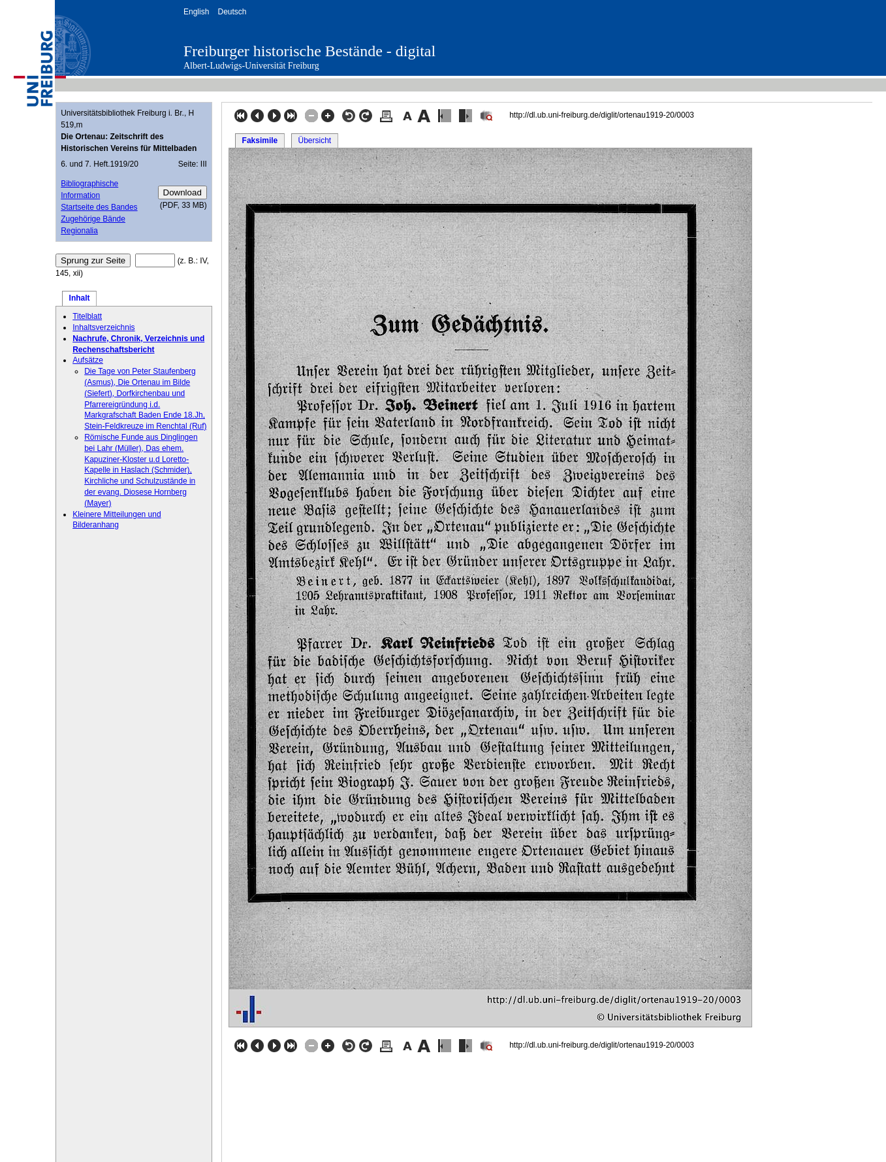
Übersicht (314, 140)
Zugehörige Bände (93, 219)
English (196, 11)
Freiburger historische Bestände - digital (309, 50)
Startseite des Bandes (99, 207)
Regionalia (79, 230)
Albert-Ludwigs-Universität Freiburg (251, 66)
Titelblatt (87, 316)
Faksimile (260, 140)
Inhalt (79, 298)
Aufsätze (87, 360)
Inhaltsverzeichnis (103, 327)
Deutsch (231, 11)
